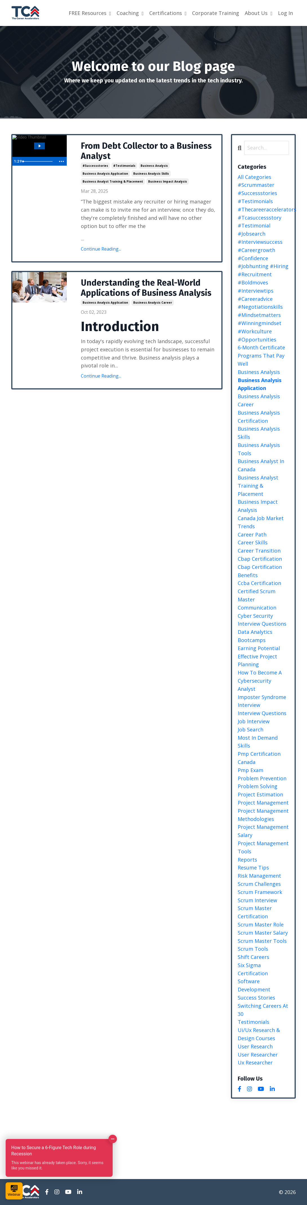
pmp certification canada (259, 757)
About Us (258, 13)
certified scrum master (256, 595)
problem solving (257, 786)
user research (255, 1046)
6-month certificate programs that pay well (261, 355)
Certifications (168, 13)
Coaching (130, 13)
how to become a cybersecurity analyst (260, 680)
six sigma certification (253, 969)
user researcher (258, 1054)
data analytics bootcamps (255, 635)
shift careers (253, 957)
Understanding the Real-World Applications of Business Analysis (146, 288)
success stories (256, 997)
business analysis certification (259, 416)
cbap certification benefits (260, 571)
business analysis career (152, 302)
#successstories (95, 166)
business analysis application (105, 174)
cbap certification (260, 558)
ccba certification (259, 583)
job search (250, 729)
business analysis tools (259, 449)
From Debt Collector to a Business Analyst (146, 151)
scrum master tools (262, 940)
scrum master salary (263, 932)
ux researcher (255, 1062)
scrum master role (261, 924)
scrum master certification (255, 912)
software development (254, 985)
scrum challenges (259, 883)
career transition (259, 550)
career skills (253, 542)
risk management (259, 875)
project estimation (260, 794)
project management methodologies (263, 814)
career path (252, 534)
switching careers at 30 (263, 1009)
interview (249, 705)
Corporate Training (215, 13)
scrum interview (257, 900)
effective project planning (257, 660)
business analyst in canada (261, 465)
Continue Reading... (101, 249)
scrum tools (253, 948)
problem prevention (262, 778)
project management (263, 802)
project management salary (263, 830)
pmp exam (250, 770)
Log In (285, 13)
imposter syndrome (262, 697)
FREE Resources (90, 13)
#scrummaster (256, 184)
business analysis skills (151, 174)
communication (257, 607)
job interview (254, 721)
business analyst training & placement (113, 181)
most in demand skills (258, 741)
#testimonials (124, 166)
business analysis (154, 166)
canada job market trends (261, 522)
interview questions (262, 713)
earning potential (259, 648)
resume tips (253, 867)
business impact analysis (167, 181)
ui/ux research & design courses (259, 1034)
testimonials (253, 1021)
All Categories (254, 177)
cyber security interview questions (262, 619)
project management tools (263, 847)
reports (247, 859)
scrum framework (260, 892)
